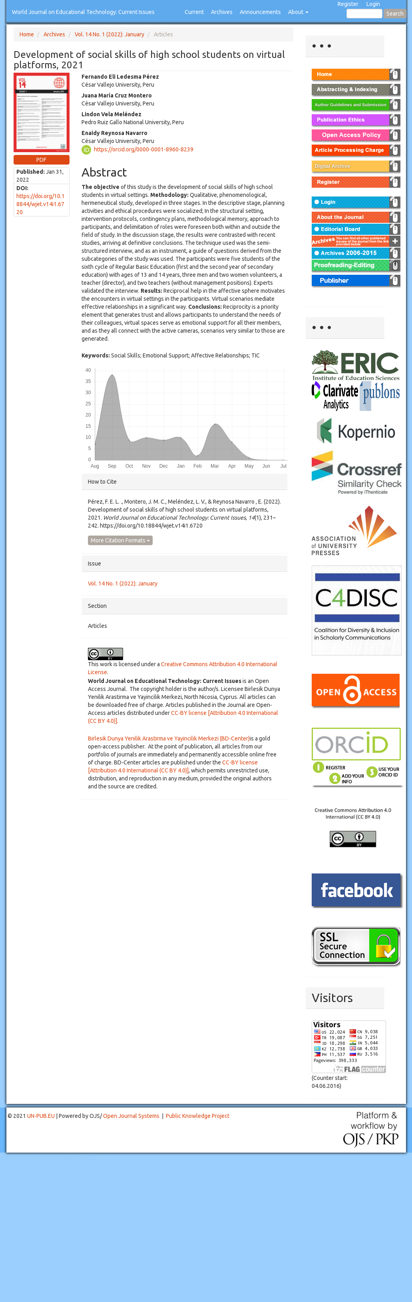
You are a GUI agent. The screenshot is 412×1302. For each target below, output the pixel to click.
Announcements (260, 12)
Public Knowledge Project (197, 1116)
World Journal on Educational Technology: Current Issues (83, 12)
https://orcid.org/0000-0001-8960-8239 (143, 149)
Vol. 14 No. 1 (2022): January (109, 34)
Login (373, 4)
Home (27, 34)
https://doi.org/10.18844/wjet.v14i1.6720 (40, 204)
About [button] (298, 12)
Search (395, 13)
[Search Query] (364, 13)
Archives (222, 12)
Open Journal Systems (131, 1116)
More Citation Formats (120, 540)
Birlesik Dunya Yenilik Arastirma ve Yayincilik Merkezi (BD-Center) (169, 738)
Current (194, 12)
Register (348, 4)
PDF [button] (41, 160)
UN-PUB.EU (41, 1116)
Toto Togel (31, 1156)
